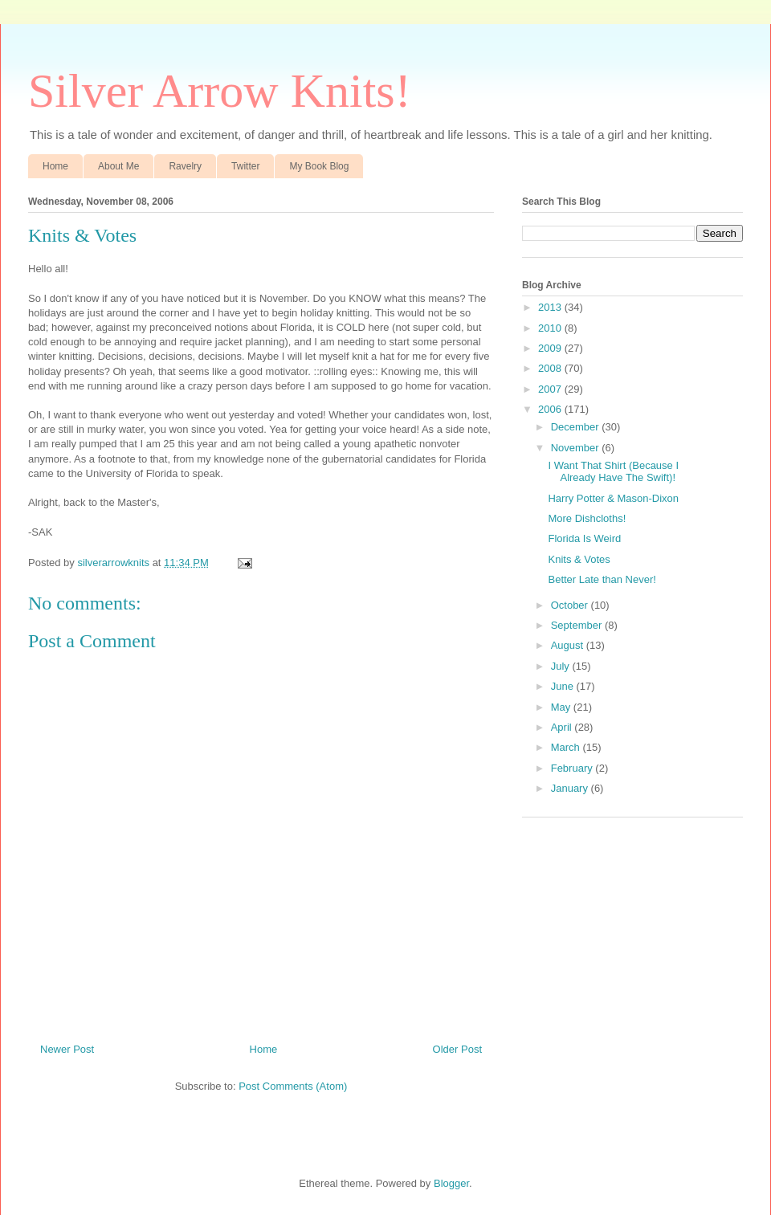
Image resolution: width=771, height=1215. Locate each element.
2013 (551, 307)
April (563, 727)
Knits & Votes (579, 559)
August (568, 645)
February (573, 768)
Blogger (451, 1183)
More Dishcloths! (587, 518)
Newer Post (67, 1049)
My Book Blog (319, 166)
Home (55, 166)
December (576, 427)
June (564, 686)
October (571, 605)
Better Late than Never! (601, 579)
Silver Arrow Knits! (219, 90)
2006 (551, 409)
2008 (551, 368)
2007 (551, 389)
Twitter (245, 166)
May (562, 707)
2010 (551, 328)
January (571, 788)
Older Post (457, 1049)
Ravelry (185, 166)
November (576, 448)
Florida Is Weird (584, 538)
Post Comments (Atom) (293, 1086)
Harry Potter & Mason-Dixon (613, 498)
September (578, 625)
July (562, 666)
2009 (551, 348)
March (567, 747)
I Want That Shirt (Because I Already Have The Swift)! (613, 471)
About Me (118, 166)
